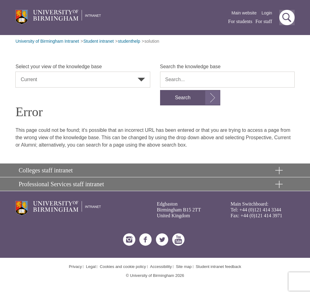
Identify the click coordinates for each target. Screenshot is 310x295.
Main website (244, 12)
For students (240, 21)
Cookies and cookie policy (123, 266)
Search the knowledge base (190, 66)
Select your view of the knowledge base (58, 66)
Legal (91, 266)
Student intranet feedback (218, 266)
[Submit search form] (190, 97)
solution (151, 41)
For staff (263, 21)
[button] (287, 17)
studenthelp (129, 41)
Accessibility (161, 266)
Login (266, 12)
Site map (183, 266)
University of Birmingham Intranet (47, 41)
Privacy (75, 266)
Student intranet (98, 41)
